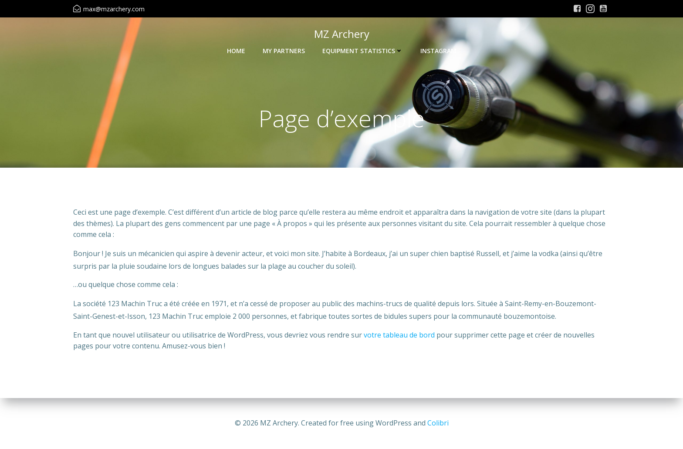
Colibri (438, 423)
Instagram (438, 51)
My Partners (284, 51)
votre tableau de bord (399, 335)
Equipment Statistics (362, 51)
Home (236, 51)
